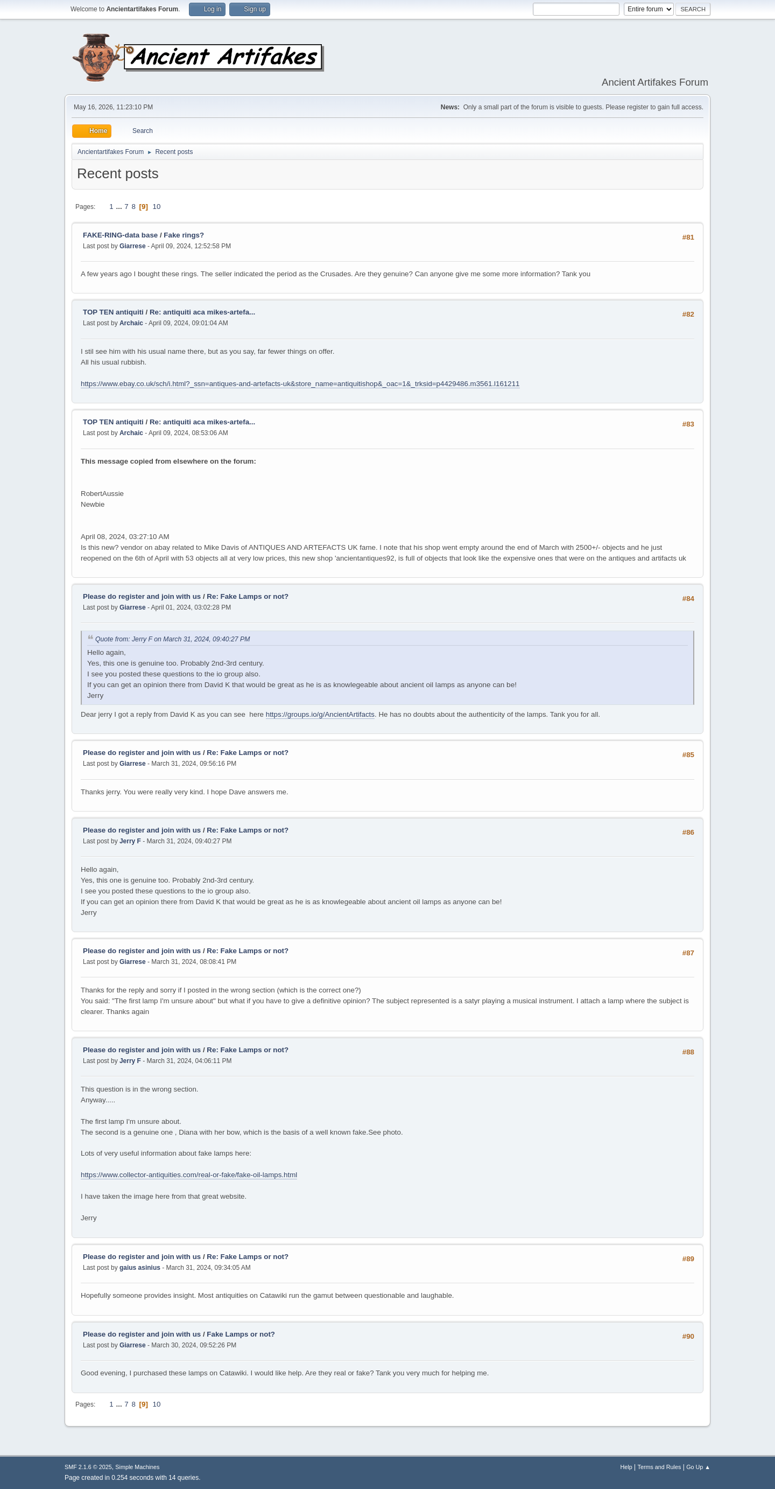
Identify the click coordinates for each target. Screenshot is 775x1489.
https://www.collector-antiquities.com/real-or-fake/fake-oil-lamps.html (189, 1175)
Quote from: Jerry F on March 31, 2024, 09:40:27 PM (172, 639)
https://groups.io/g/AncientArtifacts (320, 714)
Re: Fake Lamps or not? (247, 596)
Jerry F (130, 841)
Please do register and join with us (142, 596)
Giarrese (132, 246)
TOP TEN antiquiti (113, 312)
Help (626, 1467)
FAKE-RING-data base (121, 235)
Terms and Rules (659, 1467)
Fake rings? (184, 235)
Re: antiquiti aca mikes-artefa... (202, 312)
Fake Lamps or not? (241, 1334)
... (120, 206)
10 (157, 206)
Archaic (131, 323)
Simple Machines (137, 1467)
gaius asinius (139, 1267)
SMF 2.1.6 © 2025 (88, 1467)
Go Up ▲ (698, 1467)
